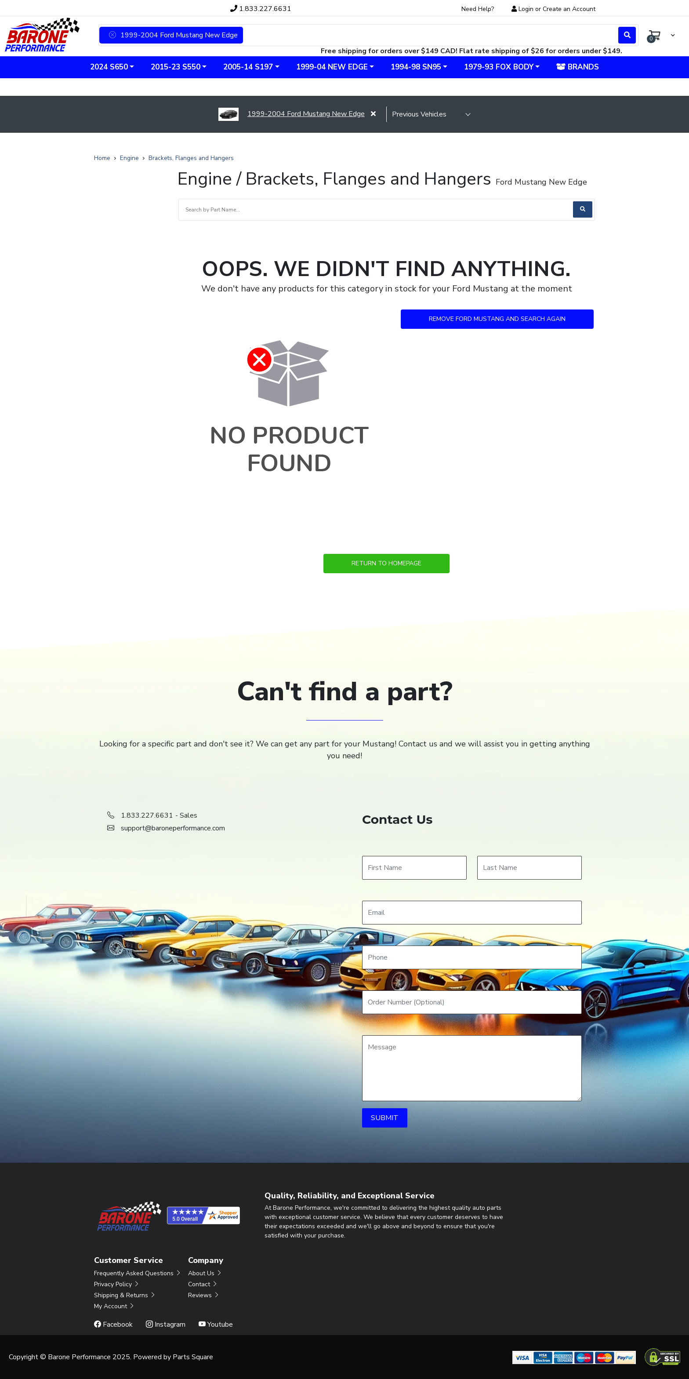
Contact (203, 1284)
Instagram (165, 1324)
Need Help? (477, 9)
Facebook (113, 1324)
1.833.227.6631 (260, 9)
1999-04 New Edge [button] (332, 67)
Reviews (204, 1295)
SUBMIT (385, 1118)
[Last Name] (529, 868)
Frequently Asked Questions (137, 1273)
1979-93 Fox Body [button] (498, 67)
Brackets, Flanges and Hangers (191, 158)
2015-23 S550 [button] (175, 67)
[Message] (472, 1068)
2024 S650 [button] (109, 67)
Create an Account (569, 9)
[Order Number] (472, 1002)
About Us (205, 1273)
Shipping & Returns (125, 1295)
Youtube (216, 1324)
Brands (577, 67)
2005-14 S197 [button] (248, 67)
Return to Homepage (386, 563)
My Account (114, 1306)
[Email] (472, 912)
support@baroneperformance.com (173, 828)
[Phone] (472, 957)
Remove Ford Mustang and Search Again (497, 319)
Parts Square (193, 1357)
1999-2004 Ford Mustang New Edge (291, 114)
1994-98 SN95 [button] (416, 67)
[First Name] (414, 868)
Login (526, 9)
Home (102, 158)
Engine (129, 158)
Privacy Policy (117, 1284)
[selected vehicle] (428, 114)
